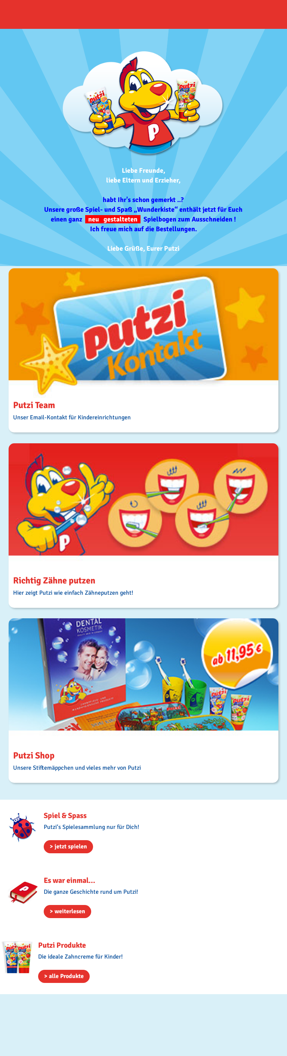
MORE (143, 350)
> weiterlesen (67, 911)
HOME (45, 14)
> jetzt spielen (68, 846)
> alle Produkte (64, 976)
